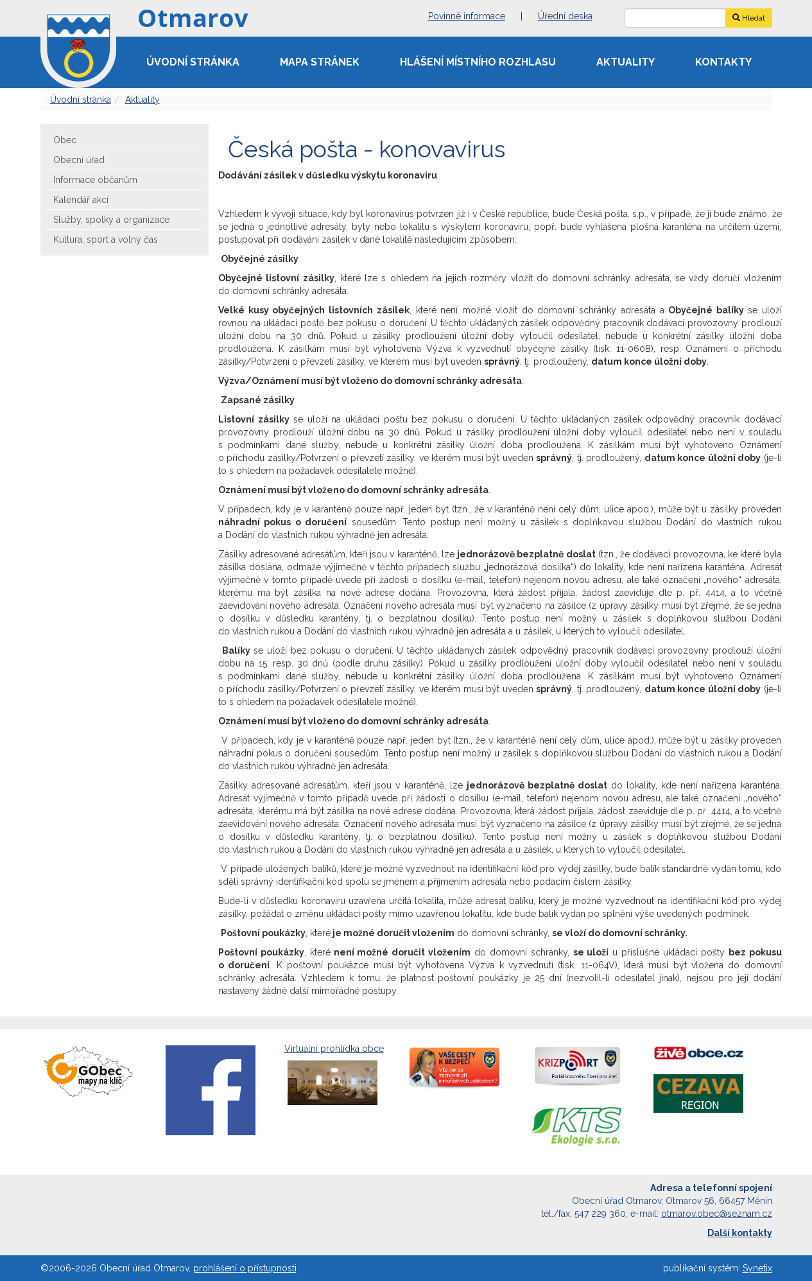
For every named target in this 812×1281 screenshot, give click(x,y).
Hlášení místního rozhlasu (478, 62)
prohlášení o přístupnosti (245, 1268)
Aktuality (625, 62)
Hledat (748, 17)
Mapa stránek (319, 62)
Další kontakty (739, 1233)
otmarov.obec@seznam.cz (716, 1213)
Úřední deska (565, 16)
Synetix (757, 1268)
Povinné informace (466, 16)
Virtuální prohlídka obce (334, 1075)
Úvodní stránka (192, 62)
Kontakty (723, 62)
